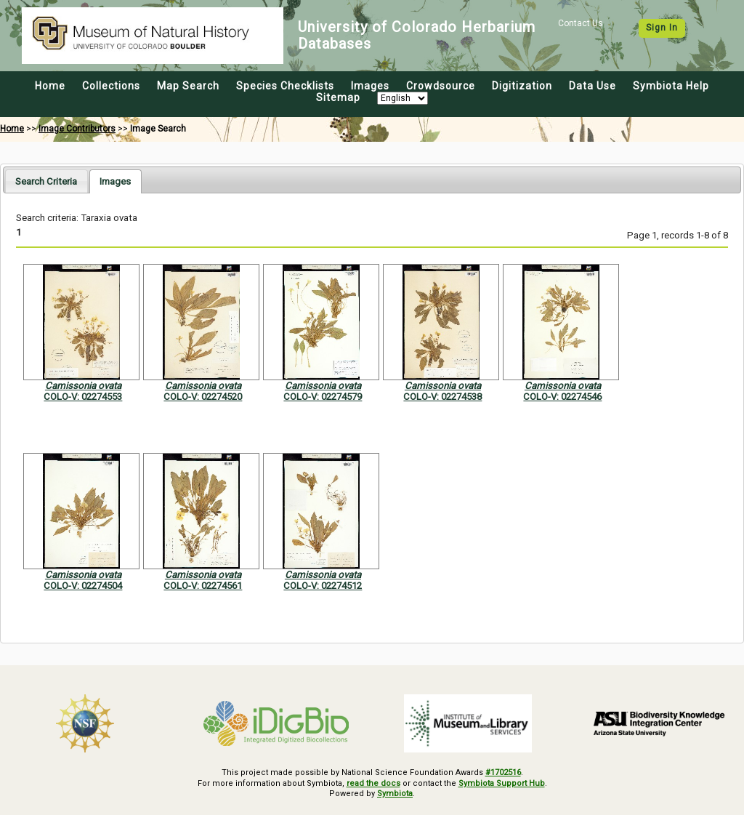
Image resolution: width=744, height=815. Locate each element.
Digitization (522, 86)
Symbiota (395, 793)
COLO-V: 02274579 (322, 396)
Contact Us (580, 23)
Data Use (592, 86)
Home (50, 86)
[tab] (46, 180)
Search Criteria (46, 181)
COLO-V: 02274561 (202, 585)
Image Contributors (77, 129)
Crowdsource (440, 86)
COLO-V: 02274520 (202, 396)
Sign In (662, 28)
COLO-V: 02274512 (322, 585)
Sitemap (338, 97)
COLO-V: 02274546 (562, 396)
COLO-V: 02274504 (83, 585)
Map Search (188, 86)
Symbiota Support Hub (501, 783)
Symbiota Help (671, 86)
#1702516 (503, 772)
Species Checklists (285, 86)
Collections (111, 86)
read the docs (373, 783)
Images (370, 86)
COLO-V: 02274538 (442, 396)
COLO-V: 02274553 (83, 396)
